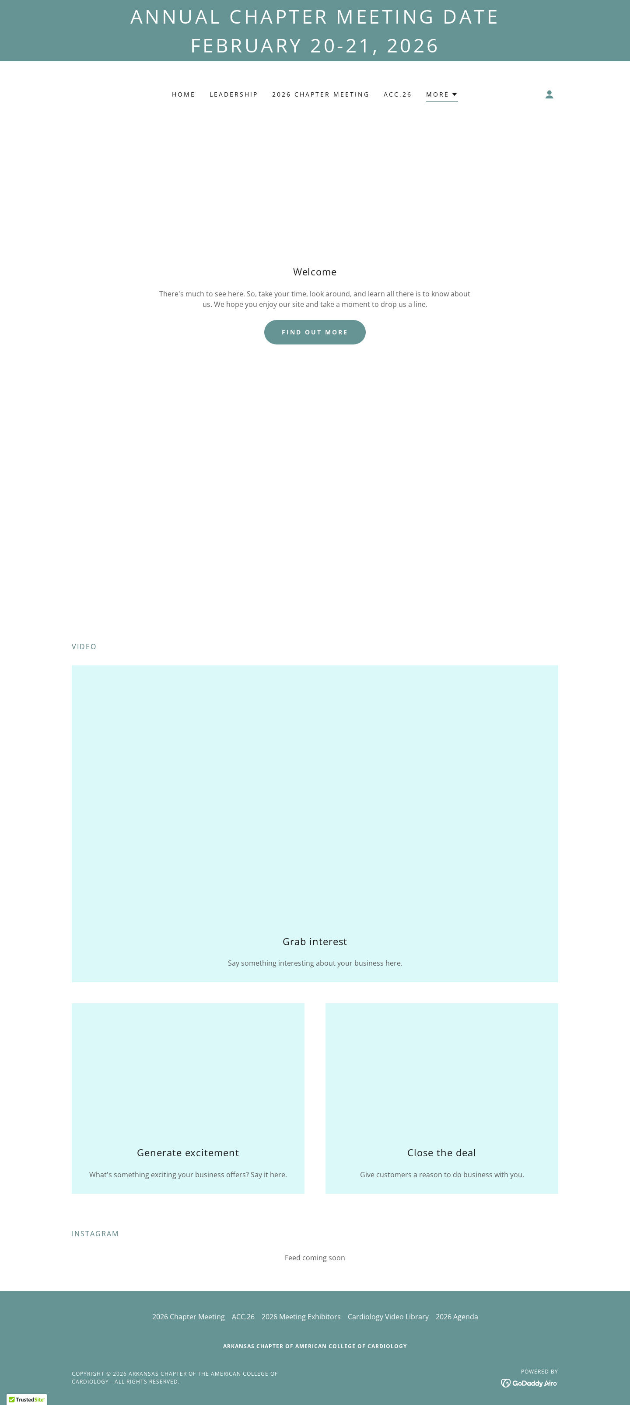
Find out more (315, 332)
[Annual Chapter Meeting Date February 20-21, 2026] (315, 30)
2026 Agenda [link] (457, 1317)
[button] (442, 95)
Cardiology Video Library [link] (388, 1317)
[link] (529, 1382)
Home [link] (184, 94)
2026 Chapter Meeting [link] (321, 94)
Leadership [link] (234, 94)
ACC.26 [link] (398, 94)
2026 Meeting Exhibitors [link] (301, 1317)
